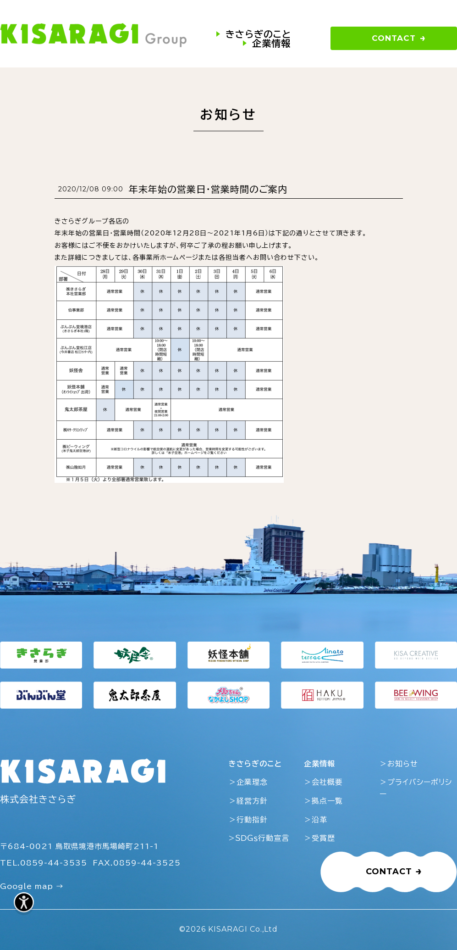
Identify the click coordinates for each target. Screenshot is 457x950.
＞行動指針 (248, 819)
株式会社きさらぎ (38, 799)
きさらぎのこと (258, 34)
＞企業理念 (248, 782)
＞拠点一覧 (323, 801)
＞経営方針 (248, 801)
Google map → (32, 886)
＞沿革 (315, 819)
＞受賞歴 (319, 838)
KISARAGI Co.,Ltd (243, 929)
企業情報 (271, 43)
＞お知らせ (399, 763)
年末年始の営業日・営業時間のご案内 (208, 189)
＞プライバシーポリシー (416, 788)
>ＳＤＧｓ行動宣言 (259, 838)
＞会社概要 (323, 782)
